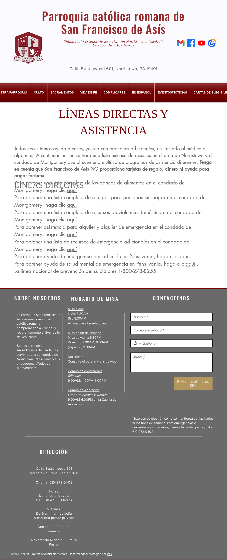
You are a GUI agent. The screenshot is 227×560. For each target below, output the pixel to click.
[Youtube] (201, 43)
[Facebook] (191, 43)
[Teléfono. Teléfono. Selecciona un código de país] (137, 343)
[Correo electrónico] (170, 330)
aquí (72, 205)
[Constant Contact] (212, 43)
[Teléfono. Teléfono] (176, 343)
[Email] (181, 43)
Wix (109, 554)
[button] (39, 92)
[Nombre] (170, 317)
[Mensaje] (171, 362)
